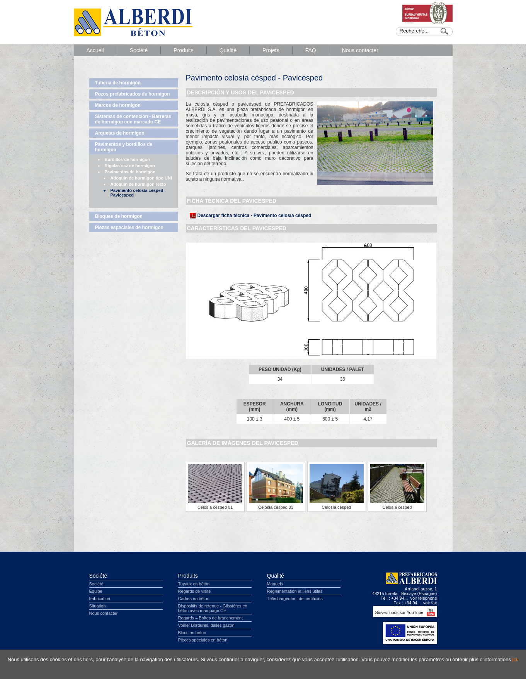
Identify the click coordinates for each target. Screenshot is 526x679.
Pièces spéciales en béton (203, 640)
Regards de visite (194, 591)
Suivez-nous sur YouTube (405, 612)
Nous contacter (360, 50)
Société (139, 50)
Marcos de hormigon (118, 105)
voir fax (430, 602)
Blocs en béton (192, 632)
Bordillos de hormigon (127, 159)
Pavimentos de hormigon (130, 171)
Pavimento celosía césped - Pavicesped (138, 192)
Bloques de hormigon (119, 216)
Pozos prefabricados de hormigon (132, 94)
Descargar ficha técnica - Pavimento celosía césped (254, 215)
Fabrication (99, 598)
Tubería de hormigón (118, 83)
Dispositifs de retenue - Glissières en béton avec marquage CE (212, 608)
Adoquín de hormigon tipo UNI (141, 178)
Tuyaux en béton (194, 584)
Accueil (95, 50)
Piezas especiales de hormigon (129, 227)
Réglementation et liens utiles (295, 591)
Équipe (95, 591)
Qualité (228, 50)
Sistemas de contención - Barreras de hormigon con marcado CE (133, 119)
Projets (270, 50)
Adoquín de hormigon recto (138, 184)
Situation (97, 606)
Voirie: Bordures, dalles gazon (206, 625)
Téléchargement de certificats (295, 598)
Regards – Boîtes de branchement (210, 618)
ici (514, 659)
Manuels (275, 584)
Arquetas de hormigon (120, 133)
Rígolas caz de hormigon (130, 165)
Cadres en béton (193, 598)
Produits (183, 50)
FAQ (310, 50)
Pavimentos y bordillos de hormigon (124, 147)
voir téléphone (423, 598)
